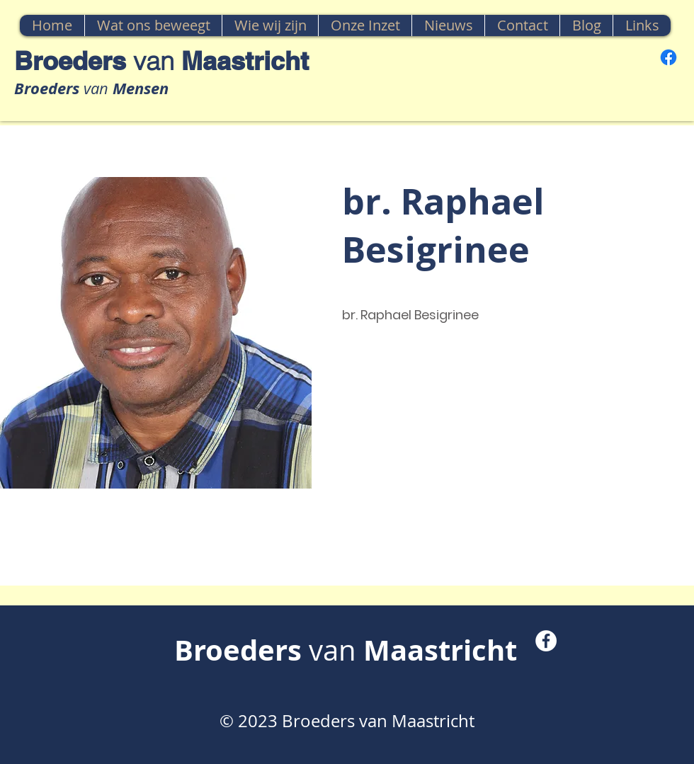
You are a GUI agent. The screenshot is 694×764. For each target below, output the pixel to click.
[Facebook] (668, 57)
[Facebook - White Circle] (546, 640)
